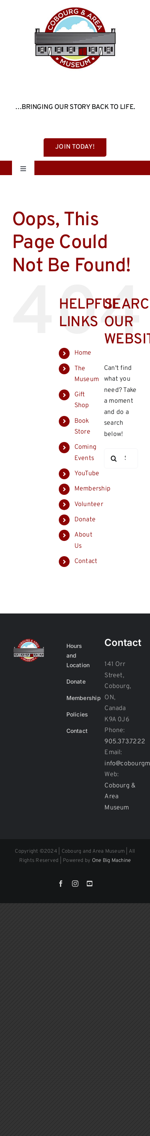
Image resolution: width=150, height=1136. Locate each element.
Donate (85, 520)
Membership (92, 489)
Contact (86, 561)
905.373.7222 (124, 742)
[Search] (114, 458)
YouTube (87, 474)
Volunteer (88, 504)
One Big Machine (111, 861)
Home (83, 353)
